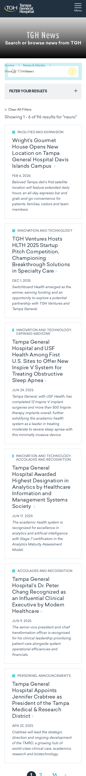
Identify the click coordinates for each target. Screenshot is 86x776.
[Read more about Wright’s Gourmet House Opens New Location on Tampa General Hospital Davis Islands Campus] (43, 171)
